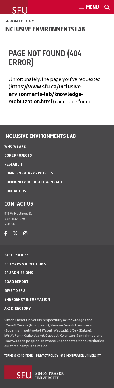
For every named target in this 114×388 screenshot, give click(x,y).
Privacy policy (47, 355)
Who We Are (15, 146)
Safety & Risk (16, 254)
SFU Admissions (18, 272)
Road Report (16, 281)
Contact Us (15, 191)
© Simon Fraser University (80, 355)
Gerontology (19, 21)
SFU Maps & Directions (25, 263)
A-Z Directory (17, 308)
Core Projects (18, 155)
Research (13, 164)
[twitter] (15, 233)
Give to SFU (14, 290)
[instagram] (25, 233)
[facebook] (5, 233)
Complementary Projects (28, 173)
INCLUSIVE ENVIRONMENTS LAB (44, 29)
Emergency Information (27, 299)
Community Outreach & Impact (33, 182)
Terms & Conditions (19, 355)
